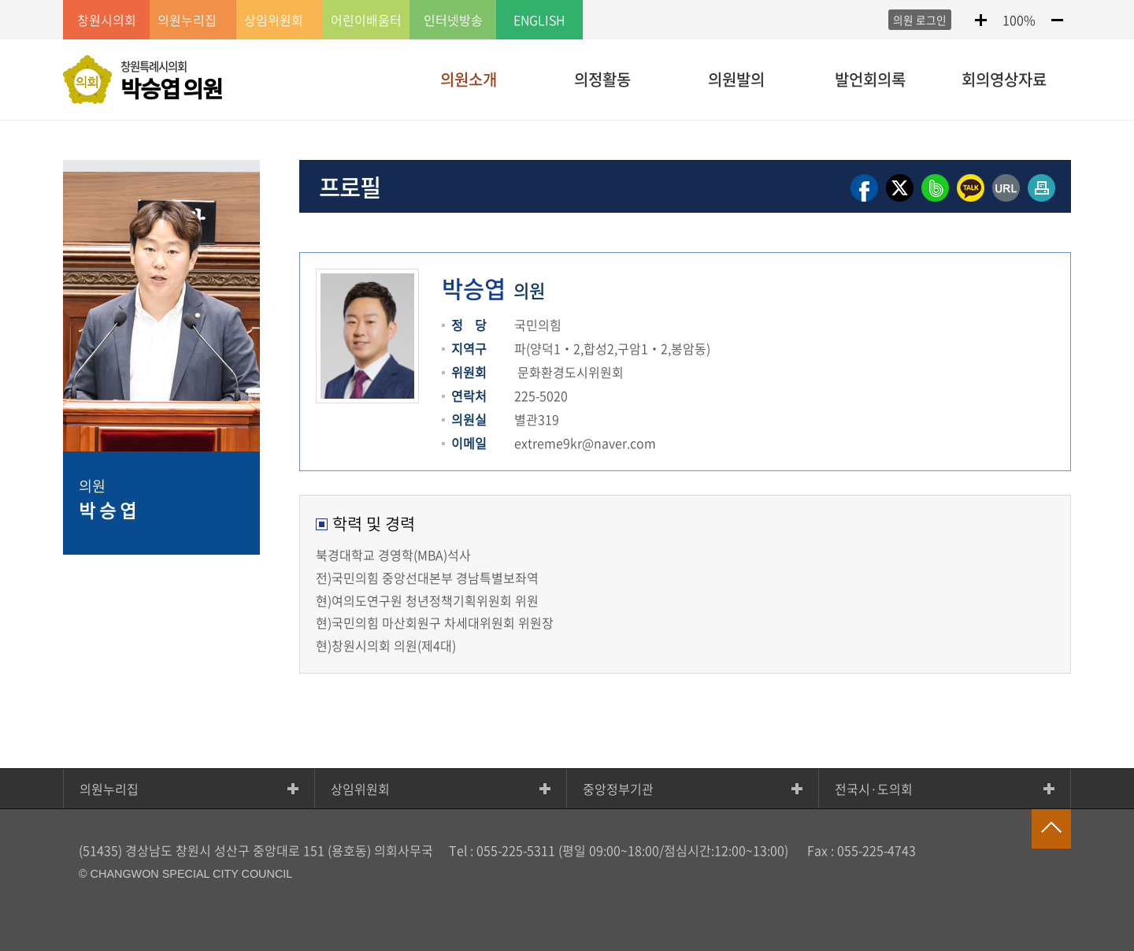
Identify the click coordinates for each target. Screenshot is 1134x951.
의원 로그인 (920, 20)
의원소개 (468, 79)
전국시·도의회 (874, 788)
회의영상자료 (1004, 79)
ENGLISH (539, 19)
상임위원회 (360, 788)
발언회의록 (870, 79)
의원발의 (736, 79)
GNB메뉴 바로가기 (567, 1)
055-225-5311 (515, 850)
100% (1019, 19)
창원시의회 (106, 19)
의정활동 (602, 79)
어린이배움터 (366, 19)
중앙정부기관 (618, 788)
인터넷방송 (453, 19)
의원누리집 (109, 788)
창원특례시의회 (171, 81)
